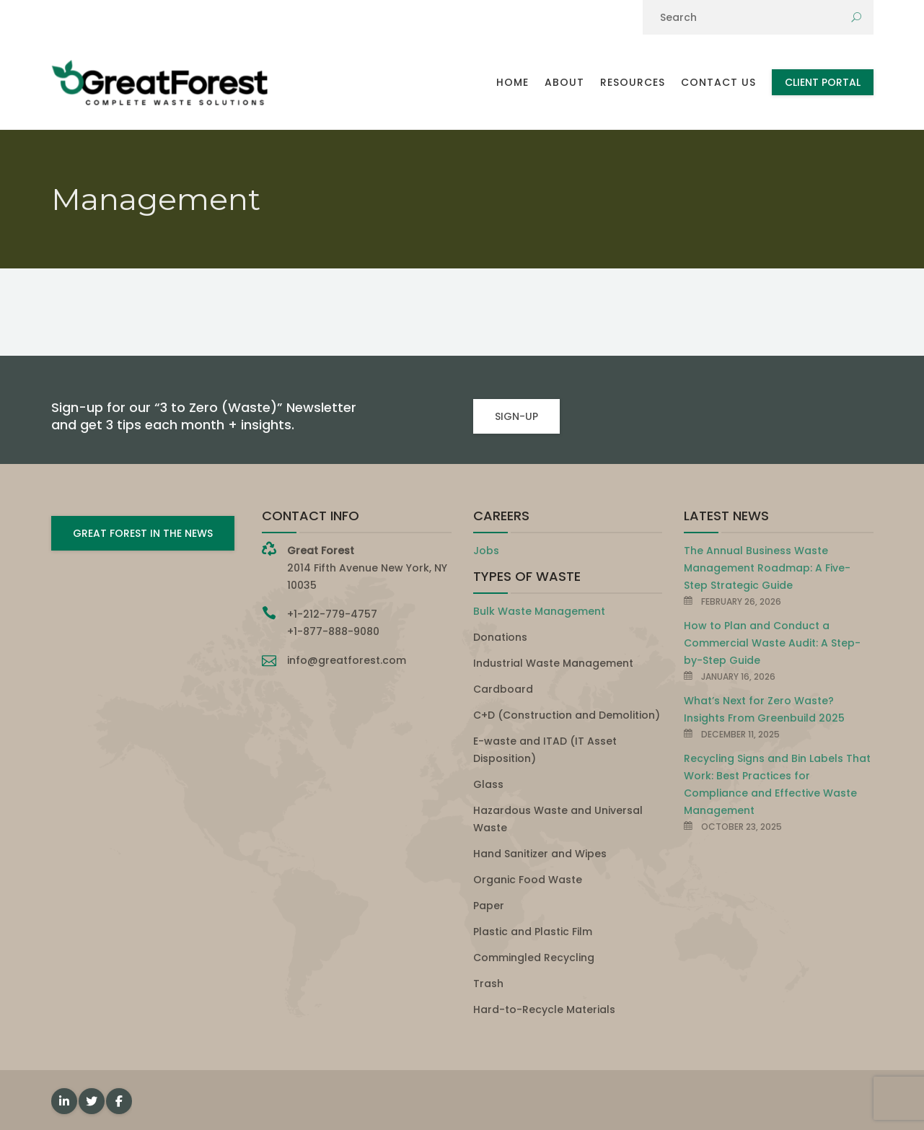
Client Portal (823, 82)
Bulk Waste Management (539, 611)
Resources (632, 82)
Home (512, 82)
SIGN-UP (516, 416)
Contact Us (718, 82)
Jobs (486, 550)
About (564, 82)
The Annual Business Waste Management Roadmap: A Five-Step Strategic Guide (767, 567)
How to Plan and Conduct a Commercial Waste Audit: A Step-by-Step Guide (772, 642)
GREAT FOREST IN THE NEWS (143, 533)
